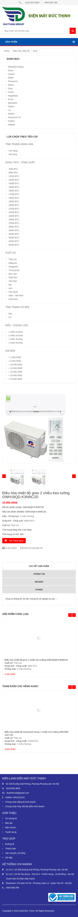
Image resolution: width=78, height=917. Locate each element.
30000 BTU (14, 230)
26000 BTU (14, 219)
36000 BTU (14, 237)
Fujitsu (11, 106)
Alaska (11, 114)
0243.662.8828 (32, 2)
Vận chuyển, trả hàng (15, 853)
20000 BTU (14, 205)
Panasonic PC (14, 117)
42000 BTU (14, 241)
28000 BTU (14, 227)
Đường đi (9, 844)
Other (39, 589)
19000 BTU (14, 201)
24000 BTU (14, 216)
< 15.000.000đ (15, 372)
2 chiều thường (16, 343)
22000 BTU (14, 212)
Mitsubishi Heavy (16, 67)
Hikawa (11, 124)
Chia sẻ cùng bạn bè (31, 548)
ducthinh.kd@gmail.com (18, 793)
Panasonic (13, 81)
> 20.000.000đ (15, 379)
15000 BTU (14, 187)
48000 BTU (14, 245)
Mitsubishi (12, 103)
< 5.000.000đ (15, 361)
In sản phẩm (9, 548)
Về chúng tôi (11, 818)
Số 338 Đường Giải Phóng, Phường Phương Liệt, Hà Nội (32, 784)
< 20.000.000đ (15, 375)
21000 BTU (14, 208)
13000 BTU (14, 180)
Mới (10, 313)
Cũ (10, 317)
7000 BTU (13, 169)
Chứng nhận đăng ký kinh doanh (20, 802)
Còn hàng (13, 151)
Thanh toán (10, 848)
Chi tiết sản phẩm (39, 566)
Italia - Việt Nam (16, 295)
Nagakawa (13, 95)
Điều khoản (10, 827)
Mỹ (10, 284)
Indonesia (13, 299)
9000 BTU (13, 172)
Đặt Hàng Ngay (16, 540)
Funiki (10, 92)
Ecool (10, 99)
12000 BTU (14, 176)
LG (9, 110)
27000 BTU (14, 223)
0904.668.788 (50, 2)
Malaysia (13, 263)
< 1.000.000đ (15, 357)
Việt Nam (13, 281)
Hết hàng (13, 154)
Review (39, 582)
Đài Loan (13, 274)
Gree (10, 88)
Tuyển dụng (10, 832)
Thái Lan (13, 259)
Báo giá (8, 823)
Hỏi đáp (8, 857)
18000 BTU (14, 198)
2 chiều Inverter (16, 335)
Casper (11, 74)
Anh (10, 288)
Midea (11, 85)
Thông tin (39, 574)
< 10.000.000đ (15, 364)
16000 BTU (14, 190)
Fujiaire (11, 121)
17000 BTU (14, 194)
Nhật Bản (13, 277)
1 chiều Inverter (16, 332)
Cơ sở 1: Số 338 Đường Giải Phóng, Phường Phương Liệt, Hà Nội (37, 869)
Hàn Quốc (13, 292)
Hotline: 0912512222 (15, 797)
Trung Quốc (14, 270)
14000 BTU (14, 183)
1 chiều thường (16, 339)
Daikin (11, 77)
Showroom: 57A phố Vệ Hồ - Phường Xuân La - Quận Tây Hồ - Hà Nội (39, 883)
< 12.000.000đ (15, 368)
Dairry (10, 70)
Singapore (13, 266)
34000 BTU (14, 234)
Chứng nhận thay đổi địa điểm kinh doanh (24, 806)
